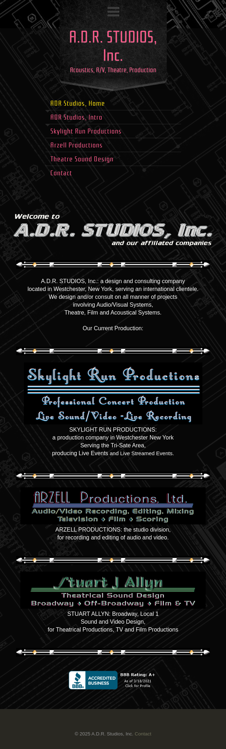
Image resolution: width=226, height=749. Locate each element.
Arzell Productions (76, 145)
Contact (143, 734)
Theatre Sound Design (82, 159)
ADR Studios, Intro (76, 117)
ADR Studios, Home (77, 103)
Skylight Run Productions (86, 131)
